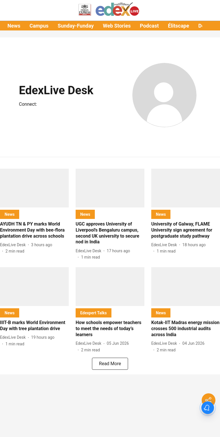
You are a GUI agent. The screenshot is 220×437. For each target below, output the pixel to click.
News (13, 26)
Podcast (149, 26)
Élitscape (178, 26)
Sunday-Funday (76, 26)
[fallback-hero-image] (34, 188)
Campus (39, 26)
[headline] (34, 230)
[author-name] (14, 245)
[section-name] (9, 214)
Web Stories (117, 26)
